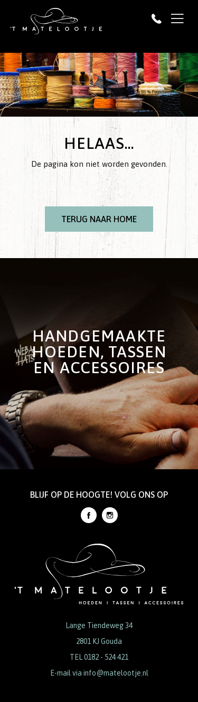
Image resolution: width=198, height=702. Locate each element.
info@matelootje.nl (115, 673)
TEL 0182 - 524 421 (99, 657)
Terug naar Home (99, 219)
